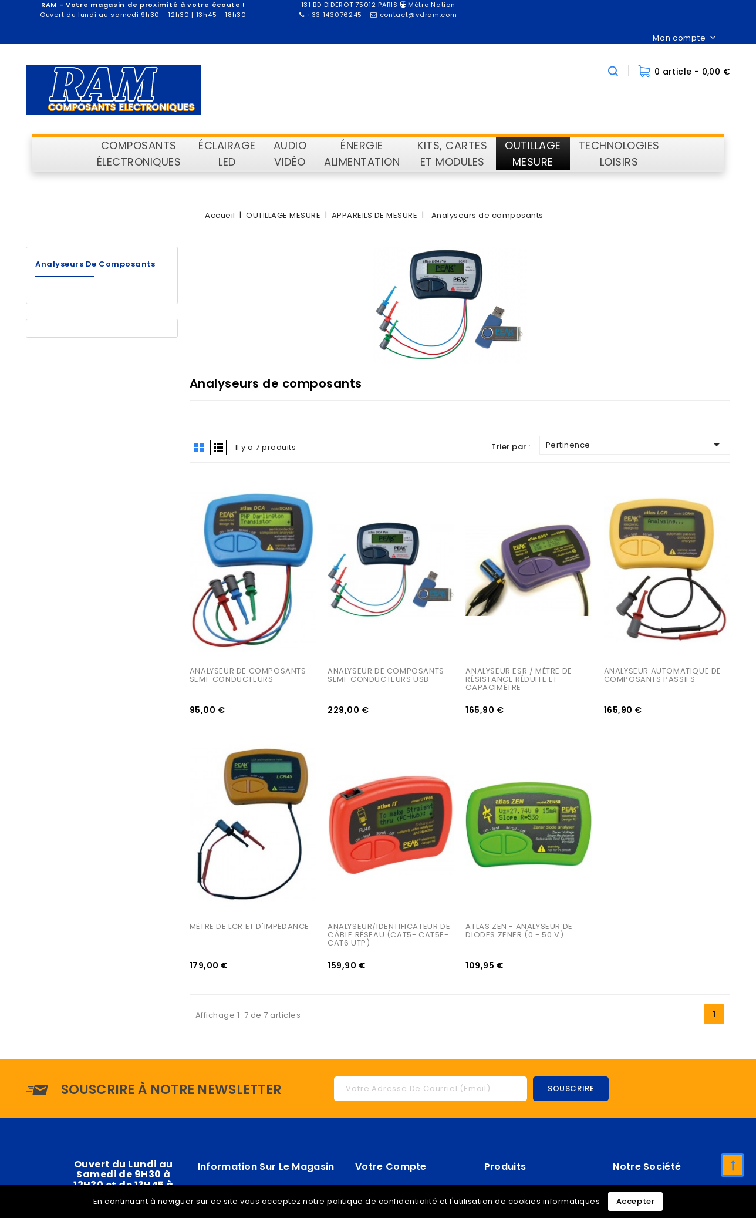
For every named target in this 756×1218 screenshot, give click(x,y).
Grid (199, 447)
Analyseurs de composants (95, 264)
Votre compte (391, 1168)
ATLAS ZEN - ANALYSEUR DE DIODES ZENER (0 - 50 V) (520, 932)
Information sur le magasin (266, 1168)
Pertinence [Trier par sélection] (635, 445)
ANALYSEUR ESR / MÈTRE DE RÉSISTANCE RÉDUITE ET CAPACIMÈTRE (519, 681)
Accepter (635, 1201)
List (218, 447)
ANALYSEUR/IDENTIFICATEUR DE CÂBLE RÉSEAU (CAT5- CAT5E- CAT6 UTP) (390, 937)
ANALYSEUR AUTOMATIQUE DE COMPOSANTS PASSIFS (664, 676)
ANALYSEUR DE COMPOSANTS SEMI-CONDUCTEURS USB (387, 676)
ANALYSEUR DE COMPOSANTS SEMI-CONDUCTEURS (249, 676)
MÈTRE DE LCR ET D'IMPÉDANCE (249, 928)
